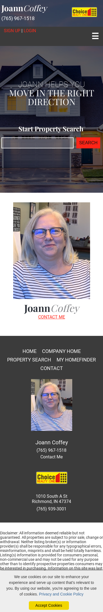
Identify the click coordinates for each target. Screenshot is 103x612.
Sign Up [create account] (12, 30)
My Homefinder (76, 360)
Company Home (61, 351)
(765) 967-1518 (18, 18)
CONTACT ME (51, 317)
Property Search (29, 360)
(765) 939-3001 (51, 509)
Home (30, 351)
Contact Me (51, 456)
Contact (51, 368)
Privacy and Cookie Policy (61, 594)
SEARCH (88, 142)
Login (30, 30)
